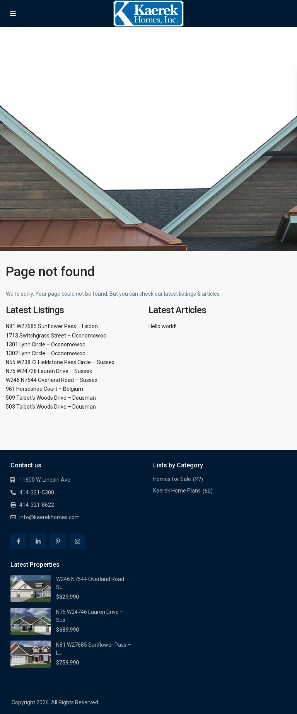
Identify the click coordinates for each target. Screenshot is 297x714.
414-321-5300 (36, 492)
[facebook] (18, 541)
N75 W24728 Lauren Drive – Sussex (49, 371)
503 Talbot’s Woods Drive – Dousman (51, 407)
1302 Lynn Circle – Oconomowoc (45, 353)
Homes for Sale (172, 479)
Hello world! (162, 326)
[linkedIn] (38, 541)
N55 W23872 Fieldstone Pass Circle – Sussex (60, 362)
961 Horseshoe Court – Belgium (44, 389)
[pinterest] (58, 541)
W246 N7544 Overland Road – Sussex (51, 380)
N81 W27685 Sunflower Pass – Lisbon (52, 326)
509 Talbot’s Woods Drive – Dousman (51, 398)
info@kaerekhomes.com (49, 517)
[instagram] (77, 541)
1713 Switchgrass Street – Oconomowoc (56, 335)
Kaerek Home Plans (177, 490)
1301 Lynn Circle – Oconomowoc (45, 344)
